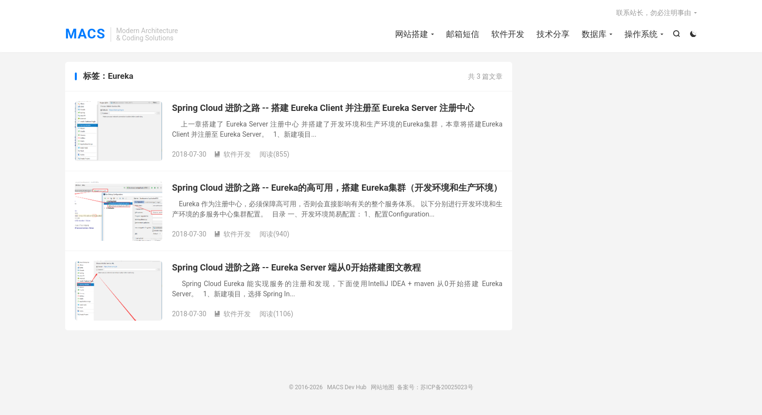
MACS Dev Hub (346, 387)
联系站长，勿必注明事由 (653, 13)
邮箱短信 (462, 34)
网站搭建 (411, 34)
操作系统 (641, 34)
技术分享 (553, 34)
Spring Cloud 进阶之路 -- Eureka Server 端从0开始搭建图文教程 (296, 267)
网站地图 (382, 387)
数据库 (594, 34)
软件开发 (507, 34)
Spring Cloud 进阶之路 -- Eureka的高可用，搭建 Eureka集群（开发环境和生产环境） (337, 187)
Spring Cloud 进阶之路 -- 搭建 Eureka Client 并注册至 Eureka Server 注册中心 (323, 108)
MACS (85, 34)
